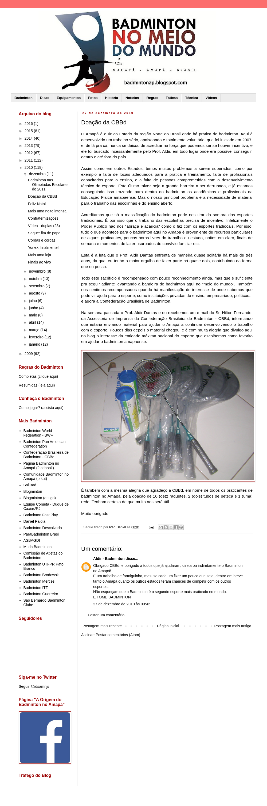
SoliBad (29, 485)
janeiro (35, 344)
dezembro (37, 174)
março (34, 330)
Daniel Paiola (34, 521)
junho (34, 308)
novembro (37, 271)
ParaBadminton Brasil (41, 534)
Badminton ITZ (35, 588)
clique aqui (48, 376)
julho (33, 301)
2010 (29, 167)
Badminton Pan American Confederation (44, 444)
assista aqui (52, 408)
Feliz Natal (37, 204)
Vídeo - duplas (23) (44, 226)
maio (33, 315)
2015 (29, 131)
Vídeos (211, 98)
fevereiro (36, 337)
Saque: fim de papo (44, 233)
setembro (37, 286)
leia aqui (47, 385)
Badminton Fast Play (40, 515)
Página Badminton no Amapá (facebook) (41, 465)
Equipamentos (69, 98)
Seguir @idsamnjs (34, 686)
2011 (29, 160)
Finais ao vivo (39, 262)
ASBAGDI (31, 540)
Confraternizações (43, 218)
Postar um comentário (106, 615)
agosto (35, 293)
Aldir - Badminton (108, 558)
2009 (29, 354)
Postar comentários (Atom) (118, 635)
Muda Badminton (37, 547)
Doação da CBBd (42, 196)
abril (33, 322)
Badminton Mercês (39, 581)
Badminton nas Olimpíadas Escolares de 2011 (48, 184)
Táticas (172, 98)
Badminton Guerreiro (40, 594)
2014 (29, 138)
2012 (29, 153)
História (111, 98)
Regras (152, 98)
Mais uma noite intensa (47, 211)
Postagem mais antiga (232, 626)
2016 (29, 123)
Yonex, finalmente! (43, 247)
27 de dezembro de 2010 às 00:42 (121, 604)
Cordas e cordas (42, 240)
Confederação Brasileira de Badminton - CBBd (46, 454)
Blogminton (32, 491)
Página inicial (168, 626)
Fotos (92, 98)
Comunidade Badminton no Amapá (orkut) (46, 476)
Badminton (23, 98)
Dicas (44, 98)
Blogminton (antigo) (39, 498)
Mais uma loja (39, 255)
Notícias (132, 98)
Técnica (191, 98)
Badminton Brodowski (41, 575)
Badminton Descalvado (42, 528)
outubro (35, 279)
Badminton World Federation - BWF (38, 433)
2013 (29, 145)
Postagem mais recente (102, 626)
